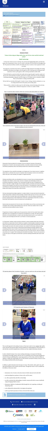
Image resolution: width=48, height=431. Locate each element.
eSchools (16, 421)
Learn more (41, 426)
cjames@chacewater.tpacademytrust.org (12, 15)
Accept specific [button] (21, 429)
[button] (4, 109)
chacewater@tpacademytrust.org (30, 401)
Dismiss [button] (14, 429)
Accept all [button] (31, 429)
